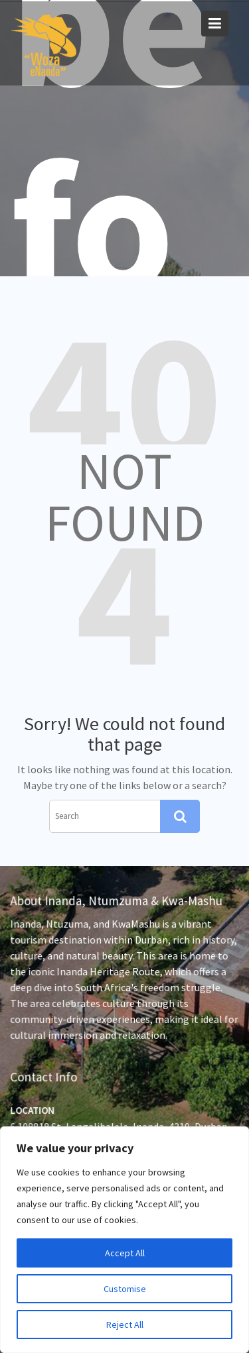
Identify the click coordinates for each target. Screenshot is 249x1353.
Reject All (124, 1324)
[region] (124, 1239)
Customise (125, 1289)
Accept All (125, 1253)
